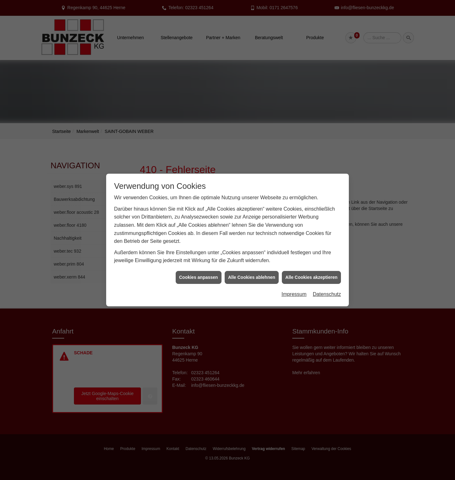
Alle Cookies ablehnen (251, 272)
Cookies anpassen (198, 272)
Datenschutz (327, 289)
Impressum (294, 289)
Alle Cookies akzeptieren (311, 272)
